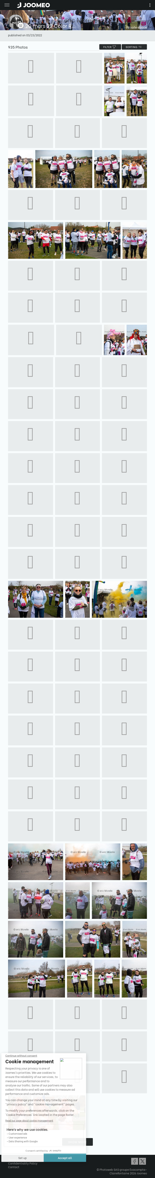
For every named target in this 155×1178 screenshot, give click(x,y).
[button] (10, 1157)
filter (110, 47)
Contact (13, 1167)
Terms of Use (16, 1159)
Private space (136, 27)
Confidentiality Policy (23, 1163)
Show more (77, 1142)
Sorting (134, 47)
